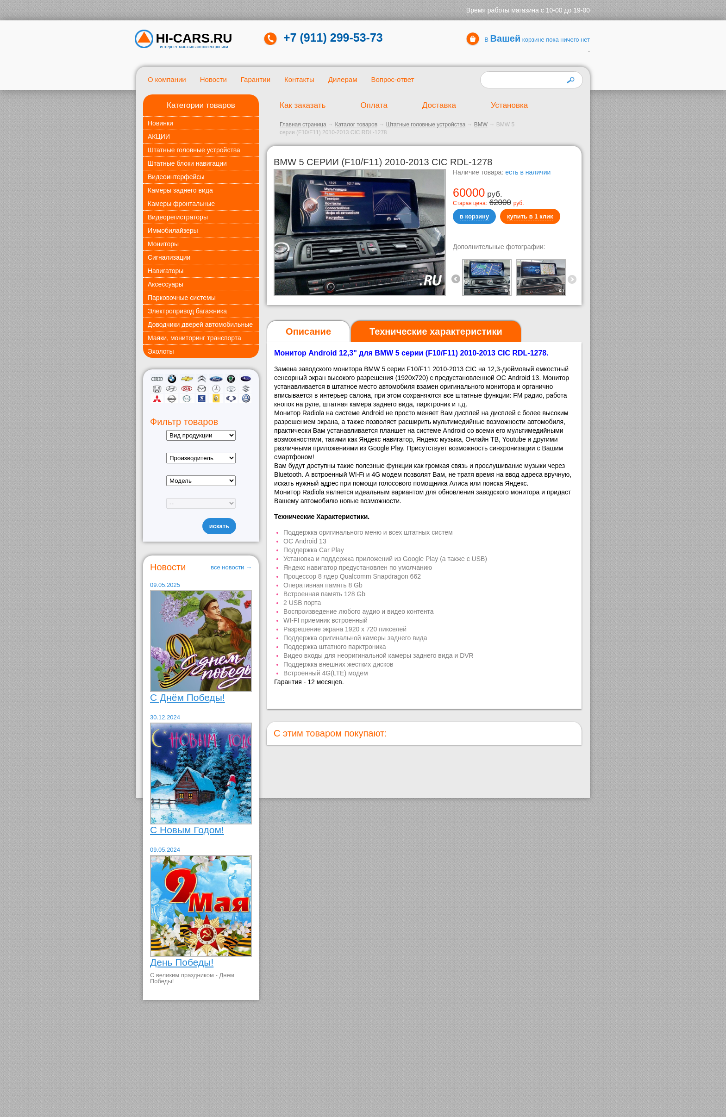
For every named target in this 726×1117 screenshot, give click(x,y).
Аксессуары (165, 284)
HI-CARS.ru (194, 38)
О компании (167, 79)
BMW (481, 124)
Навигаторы (165, 271)
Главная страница (303, 124)
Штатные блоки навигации (187, 163)
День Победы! (181, 962)
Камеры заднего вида (180, 190)
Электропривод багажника (187, 311)
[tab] (308, 332)
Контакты (299, 79)
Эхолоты (161, 351)
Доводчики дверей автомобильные (200, 324)
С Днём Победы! (187, 697)
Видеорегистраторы (178, 217)
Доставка (439, 105)
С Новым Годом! (187, 829)
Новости (213, 79)
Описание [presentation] (308, 331)
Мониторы (163, 244)
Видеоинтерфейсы (176, 177)
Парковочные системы (182, 297)
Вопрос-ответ (392, 79)
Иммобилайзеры (173, 230)
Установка (509, 105)
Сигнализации (169, 257)
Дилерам (342, 79)
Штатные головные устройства (194, 150)
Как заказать (302, 105)
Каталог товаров (356, 124)
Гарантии (255, 79)
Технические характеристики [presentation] (435, 331)
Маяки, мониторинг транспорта (194, 338)
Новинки (160, 123)
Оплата (373, 105)
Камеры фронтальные (181, 203)
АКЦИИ (159, 136)
